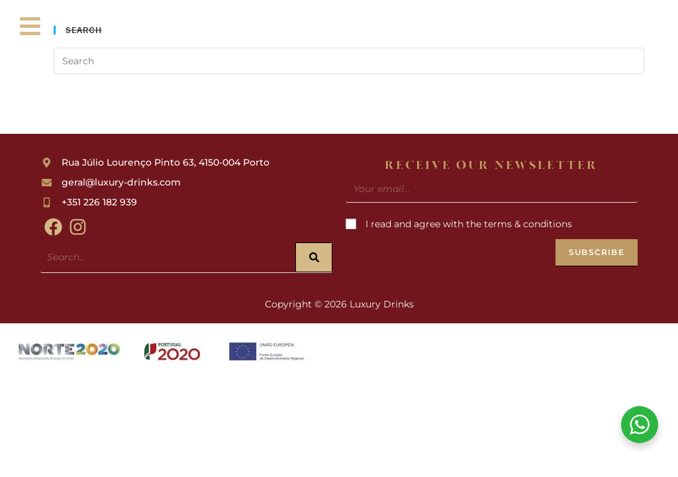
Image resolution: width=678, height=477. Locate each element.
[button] (30, 28)
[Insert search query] (349, 61)
